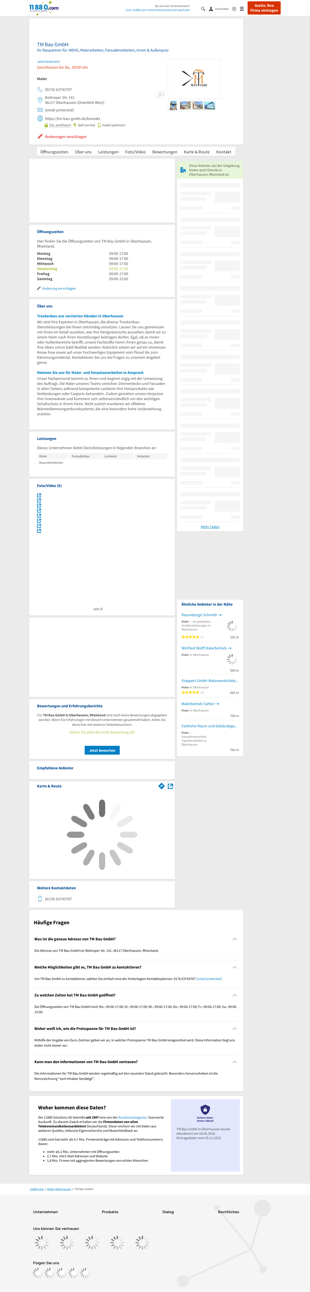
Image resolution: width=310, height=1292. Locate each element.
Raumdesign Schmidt (199, 614)
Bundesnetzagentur (133, 1117)
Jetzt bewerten (102, 750)
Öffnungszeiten (54, 151)
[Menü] (244, 8)
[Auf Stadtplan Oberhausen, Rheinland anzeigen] (170, 785)
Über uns (83, 151)
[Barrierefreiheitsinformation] (236, 8)
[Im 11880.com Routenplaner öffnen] (161, 785)
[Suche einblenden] (205, 8)
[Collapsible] (234, 939)
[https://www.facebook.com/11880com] (38, 1273)
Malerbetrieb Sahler (197, 703)
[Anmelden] (220, 8)
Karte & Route (197, 151)
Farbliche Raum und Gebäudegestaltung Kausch (210, 725)
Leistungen (108, 151)
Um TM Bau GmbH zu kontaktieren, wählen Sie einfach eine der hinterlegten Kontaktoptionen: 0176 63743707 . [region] (128, 978)
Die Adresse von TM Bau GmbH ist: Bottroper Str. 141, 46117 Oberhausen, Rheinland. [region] (96, 950)
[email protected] (209, 978)
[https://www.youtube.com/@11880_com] (85, 1273)
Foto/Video (135, 151)
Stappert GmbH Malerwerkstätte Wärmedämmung (210, 680)
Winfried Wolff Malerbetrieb (204, 648)
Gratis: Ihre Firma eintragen (264, 8)
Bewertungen (164, 151)
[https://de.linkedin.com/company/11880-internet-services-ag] (73, 1273)
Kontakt (223, 151)
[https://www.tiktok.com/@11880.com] (62, 1273)
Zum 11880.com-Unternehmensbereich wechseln (158, 10)
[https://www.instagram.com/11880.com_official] (50, 1273)
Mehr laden (210, 526)
